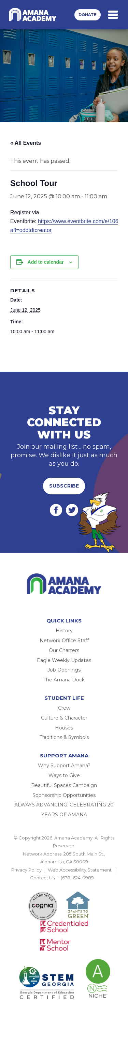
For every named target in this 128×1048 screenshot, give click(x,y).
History (64, 631)
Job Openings (64, 670)
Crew (64, 708)
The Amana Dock (64, 680)
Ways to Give (64, 775)
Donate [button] (88, 14)
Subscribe (64, 486)
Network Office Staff (64, 640)
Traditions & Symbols (64, 737)
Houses (64, 728)
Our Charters (64, 650)
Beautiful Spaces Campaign (64, 785)
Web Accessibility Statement (80, 870)
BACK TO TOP (64, 885)
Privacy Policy (26, 870)
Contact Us (42, 877)
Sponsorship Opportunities (64, 795)
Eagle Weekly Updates (64, 660)
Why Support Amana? (64, 765)
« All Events (25, 143)
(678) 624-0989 (77, 877)
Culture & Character (64, 718)
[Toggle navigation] (113, 14)
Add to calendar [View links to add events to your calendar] (46, 262)
